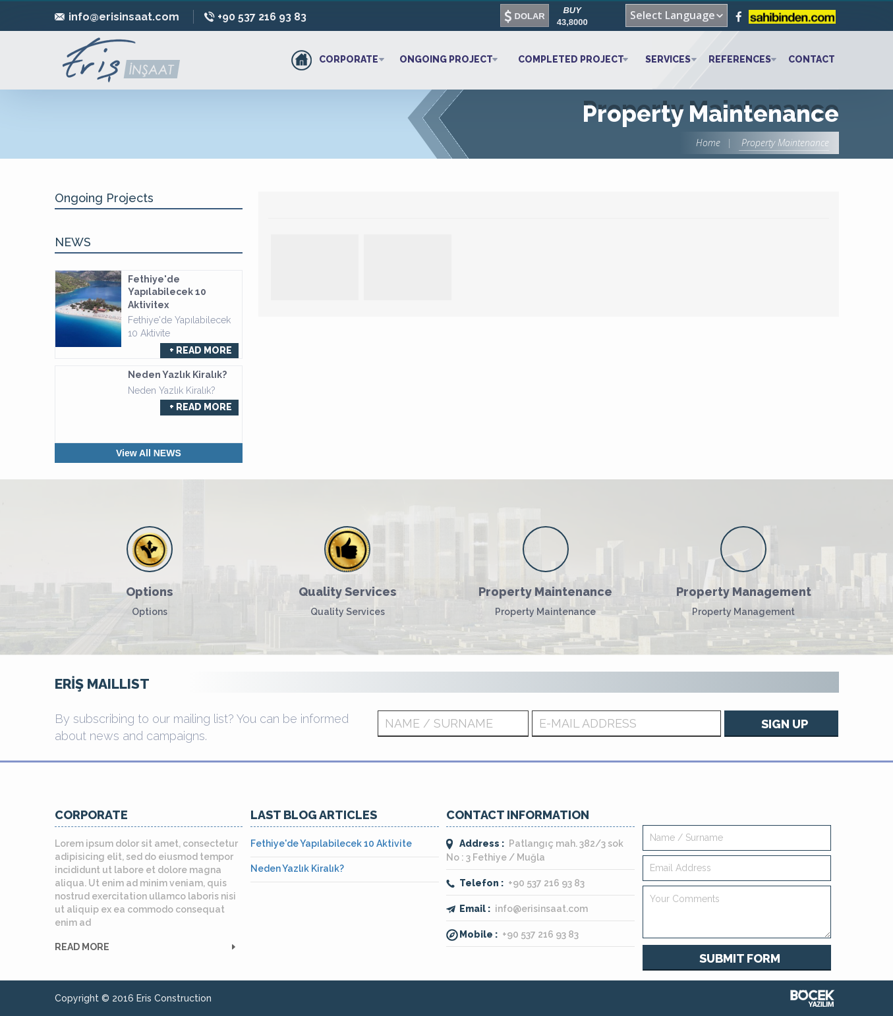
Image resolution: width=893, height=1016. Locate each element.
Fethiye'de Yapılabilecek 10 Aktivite (331, 843)
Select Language (672, 15)
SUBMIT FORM (739, 958)
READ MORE (82, 947)
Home (708, 142)
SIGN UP (784, 724)
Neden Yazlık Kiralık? (297, 868)
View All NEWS (148, 453)
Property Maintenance (784, 142)
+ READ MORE (200, 350)
